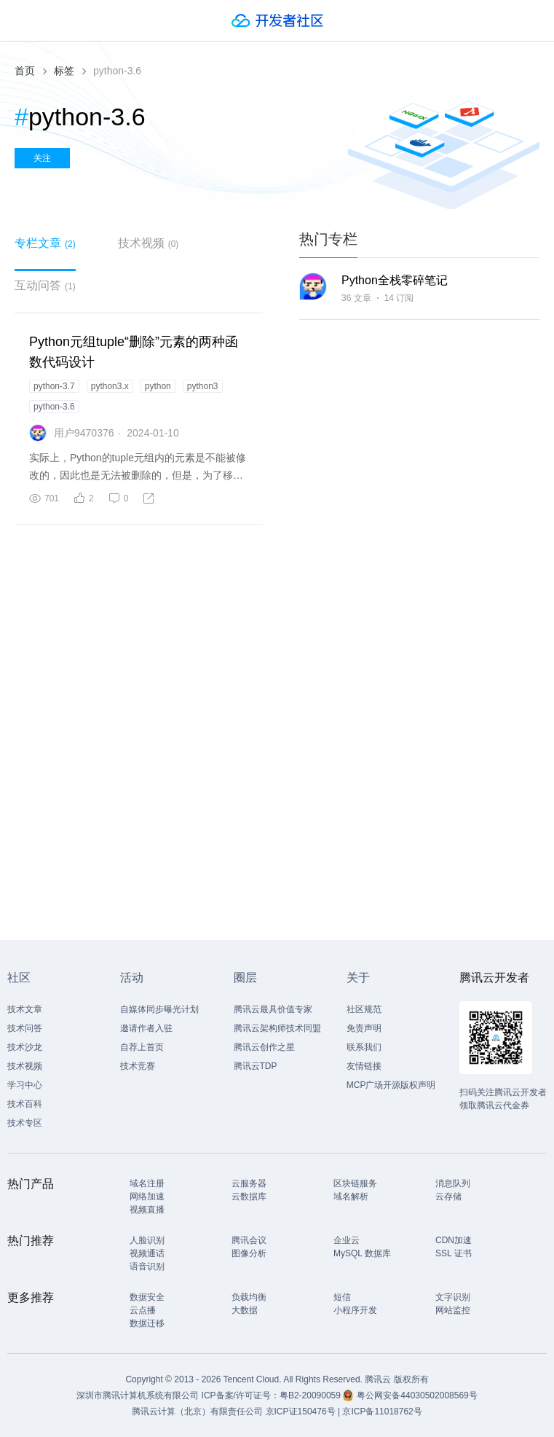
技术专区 (24, 1123)
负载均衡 (249, 1297)
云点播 (143, 1310)
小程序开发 (355, 1310)
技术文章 (24, 1009)
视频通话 (147, 1253)
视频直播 (147, 1210)
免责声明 (364, 1028)
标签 (64, 71)
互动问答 (45, 285)
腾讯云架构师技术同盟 (277, 1028)
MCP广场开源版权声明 (391, 1085)
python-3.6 (54, 407)
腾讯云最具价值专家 (273, 1009)
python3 (202, 386)
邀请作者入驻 (146, 1028)
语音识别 (147, 1266)
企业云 (346, 1240)
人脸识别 (147, 1240)
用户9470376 (84, 433)
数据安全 (147, 1297)
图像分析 (249, 1253)
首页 (25, 71)
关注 (42, 158)
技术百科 (24, 1104)
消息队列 (452, 1183)
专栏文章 (45, 243)
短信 (342, 1297)
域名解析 (350, 1196)
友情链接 (364, 1066)
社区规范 (364, 1009)
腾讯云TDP (255, 1066)
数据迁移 (147, 1323)
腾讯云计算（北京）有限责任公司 (197, 1411)
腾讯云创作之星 (264, 1047)
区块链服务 (355, 1183)
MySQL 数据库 (362, 1253)
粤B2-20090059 (311, 1395)
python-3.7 (54, 386)
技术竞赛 (137, 1066)
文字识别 (452, 1297)
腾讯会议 (249, 1240)
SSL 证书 (453, 1253)
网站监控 (452, 1310)
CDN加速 (453, 1240)
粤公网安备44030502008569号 (417, 1395)
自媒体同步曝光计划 (159, 1009)
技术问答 (24, 1028)
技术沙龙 (24, 1047)
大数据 (245, 1310)
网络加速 (147, 1196)
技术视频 (148, 243)
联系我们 (364, 1047)
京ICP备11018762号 (382, 1411)
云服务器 (249, 1183)
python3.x (110, 386)
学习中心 (24, 1085)
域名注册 (147, 1183)
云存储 (448, 1196)
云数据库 (249, 1196)
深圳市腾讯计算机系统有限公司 (137, 1395)
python (158, 386)
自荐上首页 (142, 1047)
